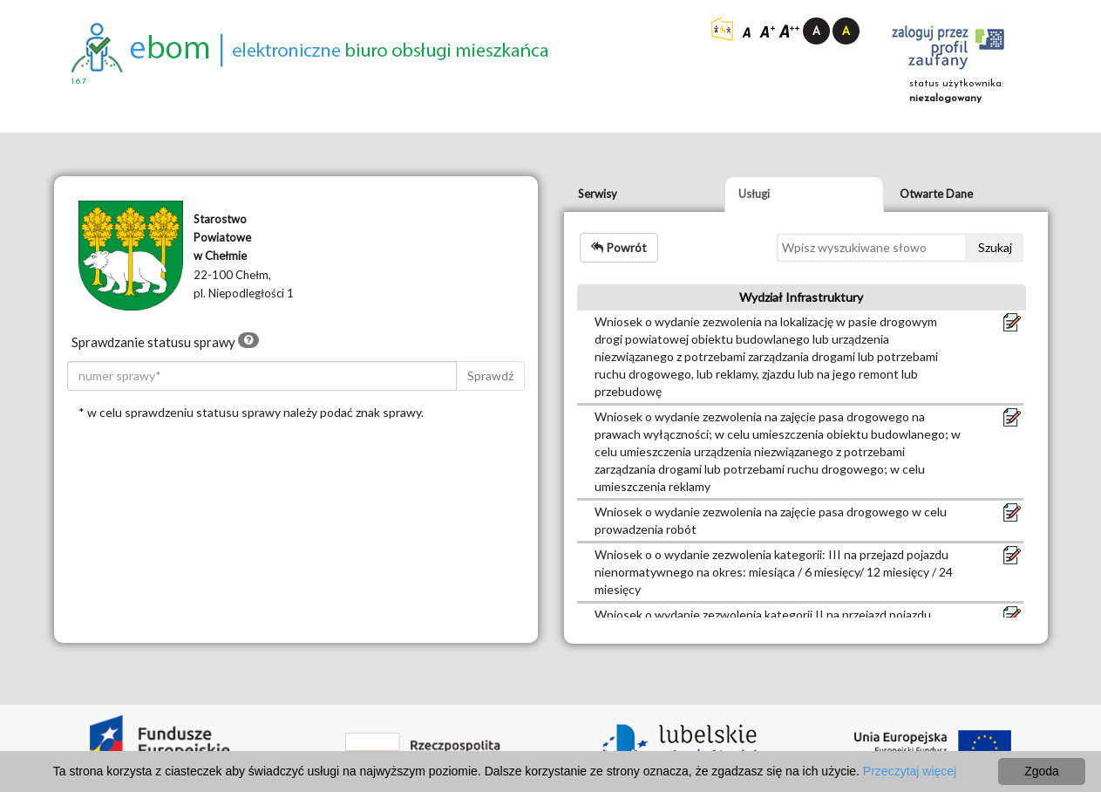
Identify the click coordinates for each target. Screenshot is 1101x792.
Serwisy (597, 194)
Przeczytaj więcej (909, 771)
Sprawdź (490, 375)
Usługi (754, 194)
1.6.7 (78, 81)
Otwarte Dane (936, 194)
